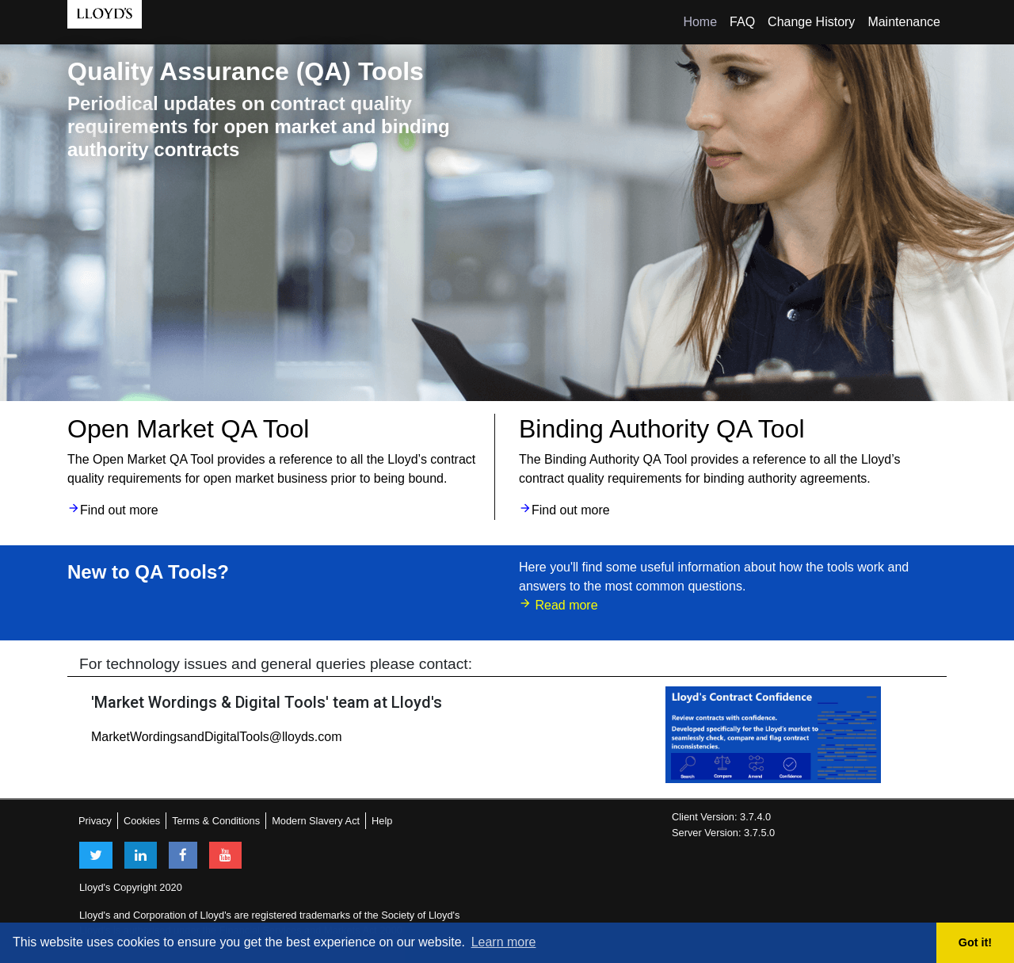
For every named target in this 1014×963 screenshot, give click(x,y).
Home (700, 22)
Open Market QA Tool (188, 429)
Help (382, 821)
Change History (811, 22)
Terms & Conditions (216, 821)
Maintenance (903, 22)
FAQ (742, 22)
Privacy (95, 821)
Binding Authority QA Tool (662, 429)
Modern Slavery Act (316, 821)
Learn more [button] (503, 942)
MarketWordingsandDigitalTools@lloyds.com (216, 736)
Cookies (142, 821)
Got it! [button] (975, 942)
